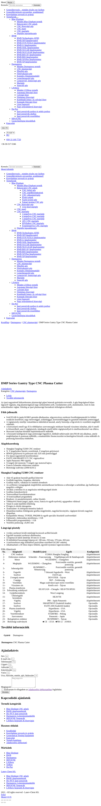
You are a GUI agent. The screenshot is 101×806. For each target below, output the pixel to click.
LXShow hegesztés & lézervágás (20, 723)
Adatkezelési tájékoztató (16, 744)
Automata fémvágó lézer (27, 92)
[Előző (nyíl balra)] (2, 804)
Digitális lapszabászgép (27, 33)
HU (7, 135)
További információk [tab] (15, 398)
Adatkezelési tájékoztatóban (40, 691)
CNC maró (21, 29)
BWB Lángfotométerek (16, 713)
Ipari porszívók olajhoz (26, 114)
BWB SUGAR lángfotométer (29, 50)
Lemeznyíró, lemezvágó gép (29, 81)
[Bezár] (10, 2)
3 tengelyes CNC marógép (33, 214)
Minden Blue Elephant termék (29, 21)
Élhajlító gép (22, 71)
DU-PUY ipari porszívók (16, 715)
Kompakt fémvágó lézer (27, 102)
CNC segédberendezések (32, 193)
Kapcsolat (10, 123)
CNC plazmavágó (24, 69)
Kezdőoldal (11, 733)
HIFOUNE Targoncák (15, 720)
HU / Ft (5, 128)
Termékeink (11, 17)
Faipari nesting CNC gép (32, 202)
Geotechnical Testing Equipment (20, 737)
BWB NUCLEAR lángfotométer (30, 52)
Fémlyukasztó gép (24, 74)
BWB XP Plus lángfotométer (29, 59)
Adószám (5, 667)
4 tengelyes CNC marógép (33, 216)
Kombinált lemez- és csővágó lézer (31, 100)
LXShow (15, 88)
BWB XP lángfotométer (27, 62)
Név (3, 656)
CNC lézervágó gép (25, 26)
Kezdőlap (5, 322)
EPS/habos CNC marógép (33, 223)
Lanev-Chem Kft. (8, 773)
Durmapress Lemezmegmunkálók (20, 718)
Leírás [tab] (9, 395)
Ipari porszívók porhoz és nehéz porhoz (33, 111)
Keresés (37, 5)
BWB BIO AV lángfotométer (29, 55)
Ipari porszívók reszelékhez (28, 116)
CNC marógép (23, 31)
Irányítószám (7, 670)
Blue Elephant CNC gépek (17, 711)
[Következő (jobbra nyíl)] (5, 804)
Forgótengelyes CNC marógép (35, 226)
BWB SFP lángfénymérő (27, 40)
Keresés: (4, 5)
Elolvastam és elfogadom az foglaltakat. (33, 691)
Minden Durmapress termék (29, 66)
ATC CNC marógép (30, 221)
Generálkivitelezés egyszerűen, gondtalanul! (25, 12)
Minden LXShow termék (27, 90)
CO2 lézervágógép (30, 207)
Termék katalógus (13, 742)
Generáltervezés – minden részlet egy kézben (25, 10)
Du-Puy (15, 109)
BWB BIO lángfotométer (27, 57)
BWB (14, 36)
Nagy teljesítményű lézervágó (29, 107)
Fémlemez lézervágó (25, 97)
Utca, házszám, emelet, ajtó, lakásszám (17, 675)
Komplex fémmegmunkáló (28, 76)
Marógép (20, 83)
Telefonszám (6, 662)
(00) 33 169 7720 (13, 139)
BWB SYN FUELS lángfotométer (31, 43)
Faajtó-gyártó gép (29, 200)
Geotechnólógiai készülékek (23, 121)
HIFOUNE (16, 118)
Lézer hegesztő (23, 104)
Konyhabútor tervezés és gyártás (20, 14)
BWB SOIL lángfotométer (28, 48)
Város (4, 673)
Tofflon (9, 767)
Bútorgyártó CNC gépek (27, 24)
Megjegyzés (6, 689)
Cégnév (4, 664)
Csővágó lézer (23, 95)
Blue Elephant (18, 19)
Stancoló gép (22, 85)
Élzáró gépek (27, 197)
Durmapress (17, 64)
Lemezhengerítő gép (25, 78)
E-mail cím (6, 659)
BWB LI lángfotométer (26, 45)
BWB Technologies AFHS (28, 38)
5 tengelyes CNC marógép (33, 219)
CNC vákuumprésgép (31, 195)
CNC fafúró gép (29, 190)
